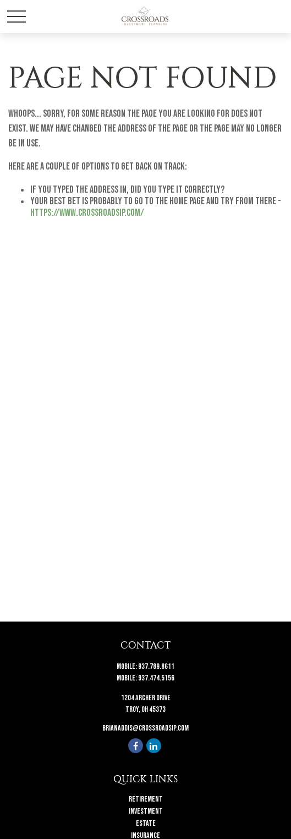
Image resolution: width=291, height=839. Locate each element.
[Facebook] (135, 745)
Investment (146, 811)
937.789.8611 (156, 666)
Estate (146, 823)
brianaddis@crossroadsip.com (145, 728)
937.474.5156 (156, 678)
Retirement (146, 799)
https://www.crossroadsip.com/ (87, 213)
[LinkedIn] (153, 745)
